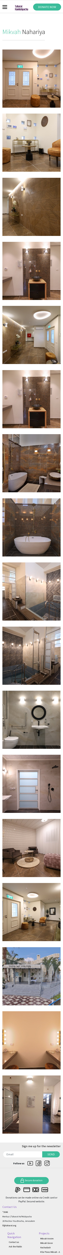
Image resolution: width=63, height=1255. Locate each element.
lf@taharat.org (9, 1225)
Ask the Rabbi (15, 1246)
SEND (51, 1154)
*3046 (5, 1212)
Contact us (14, 1242)
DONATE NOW (47, 7)
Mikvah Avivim (47, 1238)
